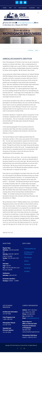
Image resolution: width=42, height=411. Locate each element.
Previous (31, 50)
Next (36, 50)
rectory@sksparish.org (25, 23)
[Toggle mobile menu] (38, 13)
